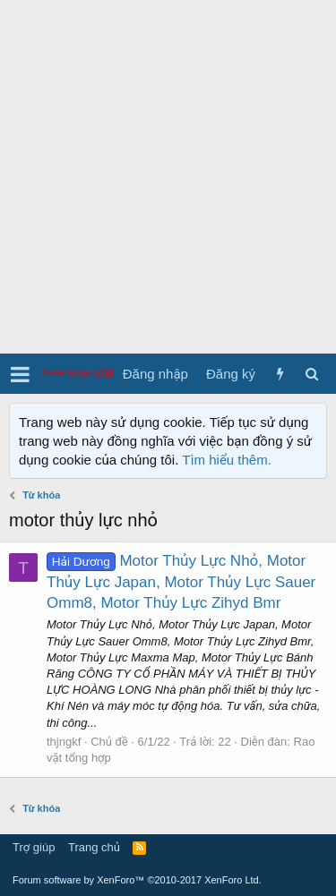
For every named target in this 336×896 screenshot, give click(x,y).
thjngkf (64, 741)
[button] (20, 374)
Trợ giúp (34, 847)
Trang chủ (94, 847)
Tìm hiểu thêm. (226, 459)
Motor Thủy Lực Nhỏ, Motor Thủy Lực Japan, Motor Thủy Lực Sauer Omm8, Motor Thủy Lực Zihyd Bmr (181, 582)
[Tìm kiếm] (311, 373)
